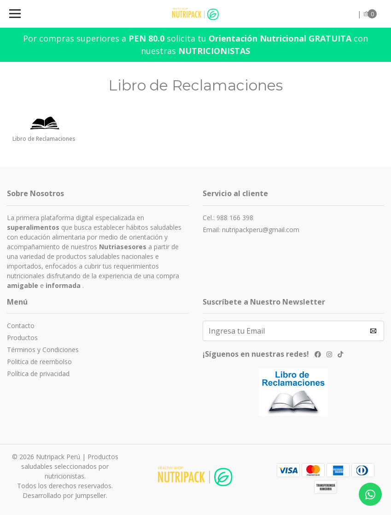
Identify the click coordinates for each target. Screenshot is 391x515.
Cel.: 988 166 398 (228, 217)
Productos (22, 337)
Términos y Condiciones (43, 349)
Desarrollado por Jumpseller (64, 495)
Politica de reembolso (39, 361)
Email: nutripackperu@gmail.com (251, 229)
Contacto (21, 325)
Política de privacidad (38, 373)
